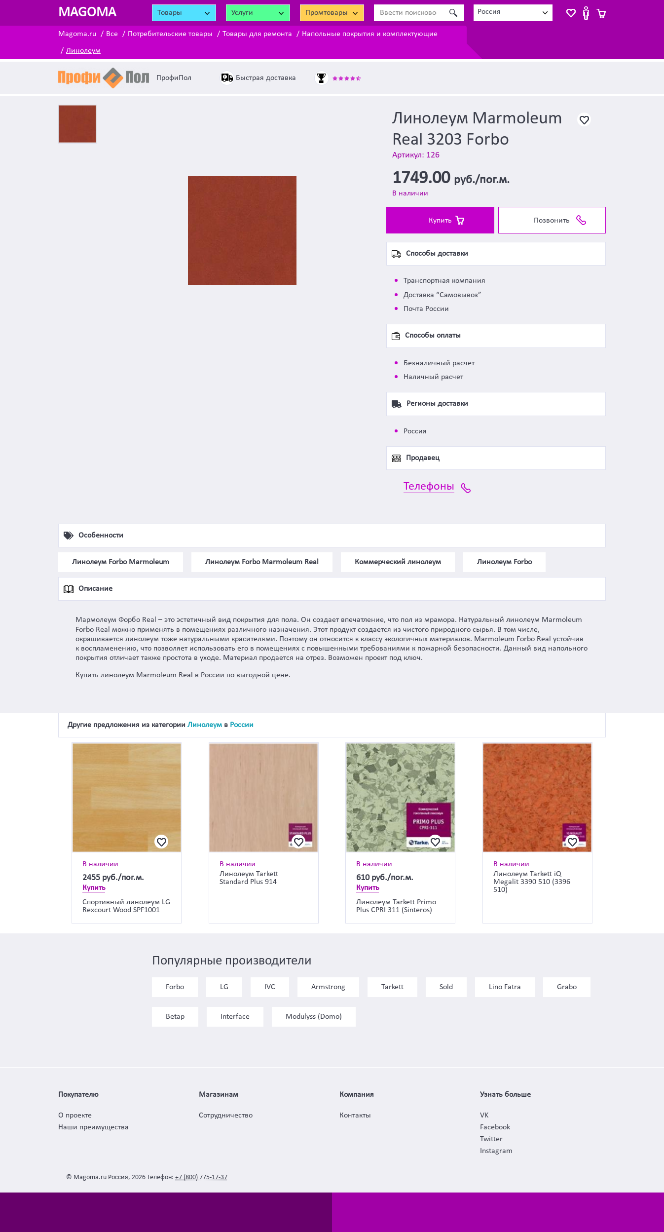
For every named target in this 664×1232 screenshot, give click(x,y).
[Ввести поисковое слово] (408, 12)
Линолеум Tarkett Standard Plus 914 (249, 878)
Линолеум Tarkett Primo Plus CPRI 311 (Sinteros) (396, 906)
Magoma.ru (77, 34)
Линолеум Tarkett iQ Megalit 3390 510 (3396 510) (531, 882)
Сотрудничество (226, 1115)
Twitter (491, 1139)
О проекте (75, 1115)
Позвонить (552, 221)
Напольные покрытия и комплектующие (370, 34)
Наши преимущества (93, 1127)
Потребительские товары (170, 34)
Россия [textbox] (489, 12)
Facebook (495, 1127)
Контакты (355, 1115)
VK (484, 1115)
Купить (440, 221)
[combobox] (513, 12)
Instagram (496, 1151)
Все (112, 34)
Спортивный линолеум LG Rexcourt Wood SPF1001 (126, 906)
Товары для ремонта (257, 34)
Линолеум (83, 51)
